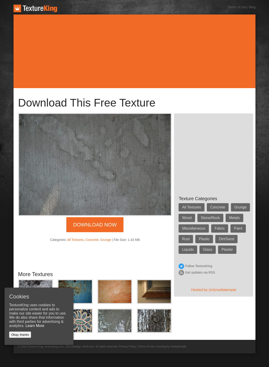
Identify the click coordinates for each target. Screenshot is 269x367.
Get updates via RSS (200, 272)
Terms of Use (236, 7)
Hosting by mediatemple (171, 346)
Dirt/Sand (226, 239)
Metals (234, 218)
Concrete (92, 240)
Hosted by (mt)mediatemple (213, 290)
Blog (252, 7)
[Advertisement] (135, 51)
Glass (207, 249)
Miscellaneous (193, 228)
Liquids (188, 249)
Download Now (95, 225)
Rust (186, 239)
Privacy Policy (127, 346)
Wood (187, 218)
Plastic (204, 239)
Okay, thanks (20, 334)
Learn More (34, 326)
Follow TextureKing (198, 266)
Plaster (227, 249)
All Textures (75, 240)
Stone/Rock (210, 218)
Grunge (105, 240)
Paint (238, 228)
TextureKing (35, 8)
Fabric (220, 228)
